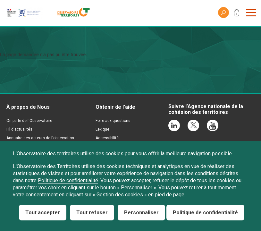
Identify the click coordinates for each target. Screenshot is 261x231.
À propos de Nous (28, 107)
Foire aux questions (113, 120)
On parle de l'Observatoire (29, 120)
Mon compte (236, 14)
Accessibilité (107, 138)
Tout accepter (42, 213)
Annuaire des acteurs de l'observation (40, 138)
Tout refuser (92, 213)
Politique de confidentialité (68, 180)
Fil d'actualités (19, 129)
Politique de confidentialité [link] (205, 213)
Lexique (102, 129)
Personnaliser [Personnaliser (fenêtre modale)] (141, 213)
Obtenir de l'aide (115, 107)
